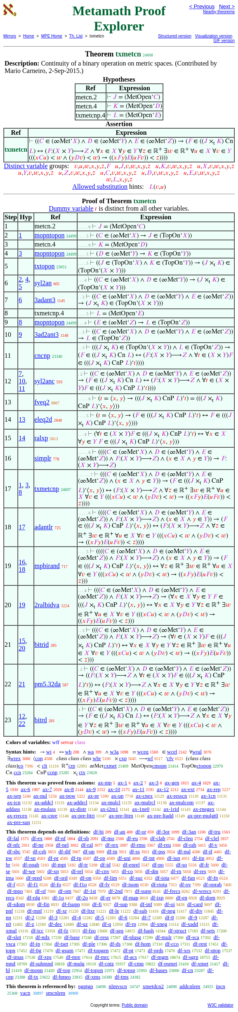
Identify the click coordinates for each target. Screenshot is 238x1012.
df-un (88, 851)
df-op (99, 858)
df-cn (187, 970)
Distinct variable (25, 165)
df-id (105, 865)
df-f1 (33, 884)
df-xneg (159, 924)
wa (90, 752)
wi (49, 752)
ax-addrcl (77, 802)
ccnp (52, 772)
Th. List (76, 36)
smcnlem (55, 993)
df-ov (185, 884)
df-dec (55, 924)
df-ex (36, 838)
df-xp (53, 871)
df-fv (104, 884)
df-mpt (59, 865)
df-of (40, 891)
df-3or (163, 832)
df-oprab (212, 884)
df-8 (169, 917)
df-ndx (42, 937)
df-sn (30, 858)
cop (39, 758)
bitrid (42, 644)
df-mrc (102, 957)
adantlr (44, 527)
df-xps (45, 957)
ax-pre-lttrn (121, 815)
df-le (114, 911)
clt (44, 766)
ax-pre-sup (18, 822)
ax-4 (196, 783)
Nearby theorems (219, 11)
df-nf (60, 838)
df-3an (189, 832)
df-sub (140, 911)
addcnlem (189, 986)
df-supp (143, 891)
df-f (11, 884)
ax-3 (153, 783)
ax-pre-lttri (82, 815)
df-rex (111, 845)
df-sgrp (190, 957)
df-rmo (138, 845)
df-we (29, 871)
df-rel (77, 871)
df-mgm (159, 957)
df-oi (170, 904)
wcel (172, 752)
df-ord (61, 878)
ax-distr (78, 809)
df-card (195, 904)
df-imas (15, 957)
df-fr (204, 865)
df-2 (29, 917)
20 (22, 648)
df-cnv (102, 871)
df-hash (146, 930)
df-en (181, 898)
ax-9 (91, 789)
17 (22, 527)
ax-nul (40, 796)
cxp (123, 758)
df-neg (168, 911)
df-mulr (164, 937)
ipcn (220, 986)
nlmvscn (118, 986)
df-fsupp (71, 904)
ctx (82, 772)
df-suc (136, 878)
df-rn (176, 871)
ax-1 (122, 783)
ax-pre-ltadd (160, 815)
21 (22, 684)
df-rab (189, 845)
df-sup (120, 904)
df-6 (122, 917)
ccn (17, 772)
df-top (63, 970)
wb (68, 752)
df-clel (212, 838)
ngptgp (85, 986)
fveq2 (42, 402)
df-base (72, 937)
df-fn (212, 878)
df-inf (146, 904)
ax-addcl (44, 802)
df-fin (43, 904)
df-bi (98, 832)
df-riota (159, 884)
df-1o (58, 898)
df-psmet (167, 963)
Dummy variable (71, 208)
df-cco (172, 944)
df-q (106, 924)
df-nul (184, 851)
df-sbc (14, 851)
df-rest (200, 944)
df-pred (34, 878)
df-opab (31, 865)
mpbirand (47, 565)
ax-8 (69, 789)
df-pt (128, 950)
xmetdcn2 (153, 986)
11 (22, 388)
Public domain (135, 1005)
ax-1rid (171, 809)
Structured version (174, 36)
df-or (140, 832)
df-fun (188, 878)
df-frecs (172, 891)
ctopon (204, 766)
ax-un (117, 796)
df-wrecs (202, 891)
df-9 (192, 917)
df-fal (13, 838)
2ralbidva (47, 604)
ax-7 (47, 789)
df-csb (40, 851)
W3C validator (220, 1005)
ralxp (41, 437)
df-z (30, 924)
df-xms (92, 977)
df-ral (87, 845)
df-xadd (189, 924)
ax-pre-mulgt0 (202, 815)
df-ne (37, 845)
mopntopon (50, 235)
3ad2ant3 (47, 334)
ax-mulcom (181, 802)
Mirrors (9, 36)
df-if (207, 851)
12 (22, 716)
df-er (105, 898)
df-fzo (89, 930)
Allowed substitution (99, 186)
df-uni (124, 858)
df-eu (132, 838)
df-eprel (131, 865)
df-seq (117, 930)
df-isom (130, 884)
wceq (142, 752)
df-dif (65, 851)
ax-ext (187, 789)
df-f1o (80, 884)
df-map (131, 898)
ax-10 (114, 789)
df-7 (146, 917)
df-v (212, 845)
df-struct (177, 930)
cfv (170, 758)
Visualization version (213, 36)
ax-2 (138, 783)
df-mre (73, 957)
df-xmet (199, 963)
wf (150, 758)
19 (22, 604)
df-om (64, 891)
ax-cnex (144, 796)
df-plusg (132, 937)
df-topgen (98, 950)
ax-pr (93, 796)
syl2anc (45, 381)
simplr (43, 458)
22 (22, 723)
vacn (25, 993)
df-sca (192, 937)
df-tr (83, 865)
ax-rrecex (17, 815)
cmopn (159, 766)
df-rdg (33, 898)
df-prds (155, 950)
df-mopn (33, 970)
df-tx (33, 977)
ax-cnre (49, 815)
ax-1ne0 (141, 809)
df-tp (76, 858)
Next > (227, 6)
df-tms (122, 977)
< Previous (201, 6)
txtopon (45, 266)
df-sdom (16, 904)
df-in (112, 851)
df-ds (115, 944)
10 (22, 381)
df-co (127, 871)
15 (22, 640)
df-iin (199, 858)
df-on (86, 878)
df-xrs (184, 950)
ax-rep (214, 789)
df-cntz (106, 963)
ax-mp (105, 783)
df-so (181, 865)
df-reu (164, 845)
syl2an (43, 282)
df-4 (76, 917)
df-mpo (15, 891)
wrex (15, 758)
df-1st (90, 891)
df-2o (82, 898)
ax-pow (67, 796)
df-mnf (34, 911)
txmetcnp (47, 488)
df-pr (53, 858)
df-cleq (185, 838)
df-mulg (76, 963)
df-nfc (13, 845)
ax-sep (14, 796)
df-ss (135, 851)
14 (22, 437)
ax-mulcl (110, 802)
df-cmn (136, 963)
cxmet (110, 766)
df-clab (157, 838)
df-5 (99, 917)
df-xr (61, 911)
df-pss (158, 851)
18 (22, 569)
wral (197, 752)
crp (71, 766)
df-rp (130, 924)
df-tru (214, 832)
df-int (149, 858)
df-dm (151, 871)
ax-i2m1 (109, 809)
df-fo (55, 884)
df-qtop (212, 950)
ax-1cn (208, 796)
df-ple (88, 944)
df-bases (158, 970)
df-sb (83, 838)
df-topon (94, 970)
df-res (199, 871)
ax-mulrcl (145, 802)
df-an (119, 832)
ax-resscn (177, 796)
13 (22, 419)
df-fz (63, 930)
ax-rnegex (203, 809)
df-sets (208, 930)
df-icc (37, 930)
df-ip (35, 944)
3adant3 (45, 299)
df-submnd (41, 963)
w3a (114, 752)
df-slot (14, 937)
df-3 (53, 917)
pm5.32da (48, 684)
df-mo (107, 838)
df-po (158, 865)
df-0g (35, 950)
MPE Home (51, 36)
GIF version (224, 40)
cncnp (42, 355)
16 (22, 562)
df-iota (162, 878)
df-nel (62, 845)
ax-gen (172, 783)
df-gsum (64, 950)
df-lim (110, 878)
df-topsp (126, 970)
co (20, 766)
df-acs (130, 957)
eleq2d (43, 419)
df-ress (101, 937)
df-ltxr (88, 911)
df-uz (81, 924)
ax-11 (138, 789)
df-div (196, 911)
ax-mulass (45, 809)
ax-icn (13, 802)
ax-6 (25, 789)
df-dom (207, 898)
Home (28, 36)
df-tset (61, 944)
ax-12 (163, 789)
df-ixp (157, 898)
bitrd (41, 719)
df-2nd (115, 891)
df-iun (173, 858)
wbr (97, 758)
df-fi (97, 904)
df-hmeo (62, 977)
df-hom (143, 944)
